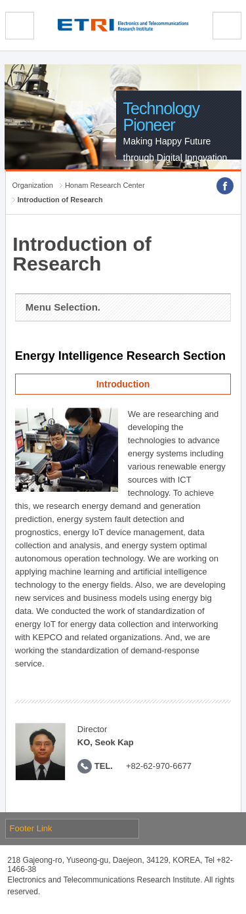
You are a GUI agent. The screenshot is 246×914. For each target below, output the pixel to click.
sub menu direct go (0, 0)
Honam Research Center (105, 185)
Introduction (123, 384)
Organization (32, 185)
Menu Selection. (63, 307)
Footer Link (31, 828)
